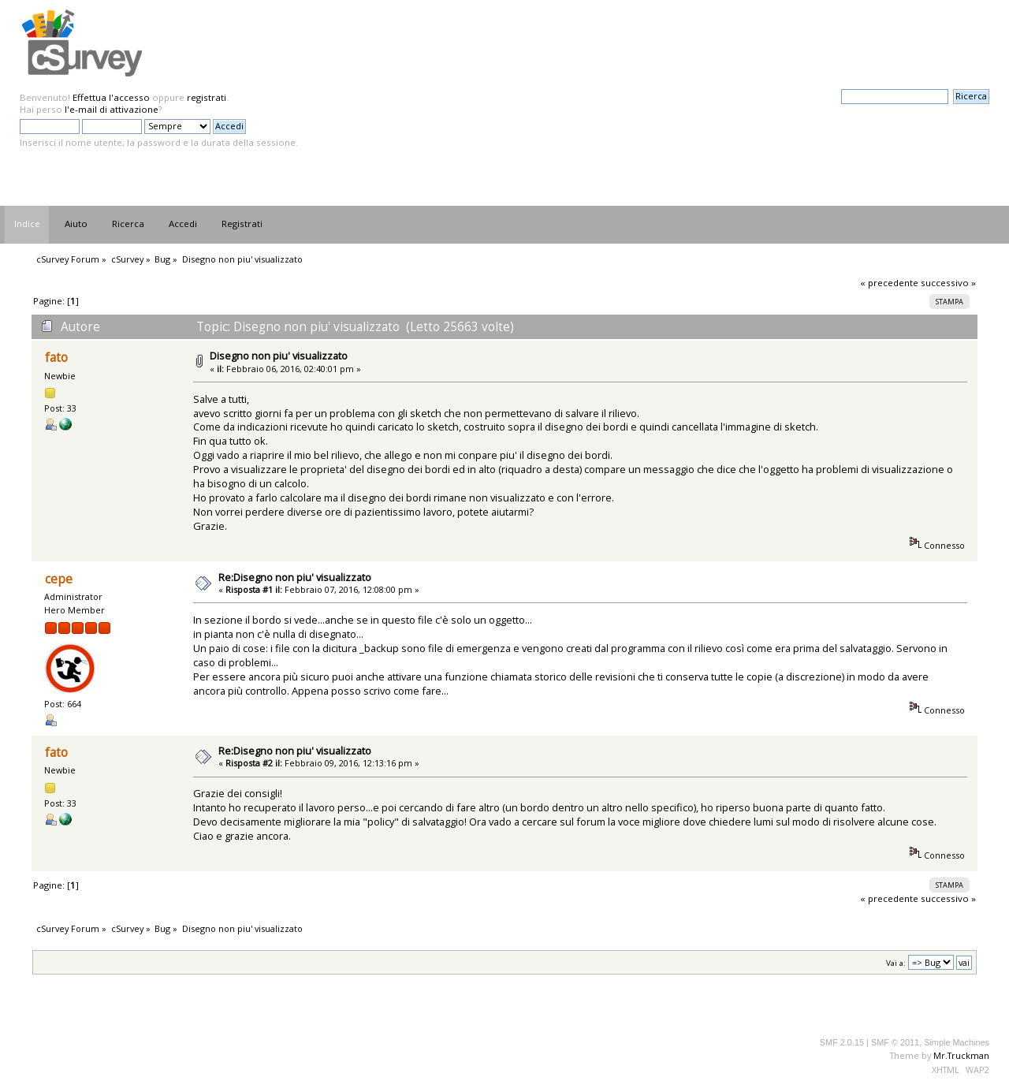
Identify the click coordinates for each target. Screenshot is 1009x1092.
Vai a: (896, 963)
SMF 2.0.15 (842, 1042)
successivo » (948, 283)
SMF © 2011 (895, 1042)
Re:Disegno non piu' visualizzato (294, 577)
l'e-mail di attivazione (111, 109)
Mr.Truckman (961, 1055)
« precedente (889, 283)
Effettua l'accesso (111, 97)
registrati (206, 97)
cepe (59, 579)
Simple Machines (956, 1042)
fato (56, 357)
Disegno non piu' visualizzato (279, 355)
